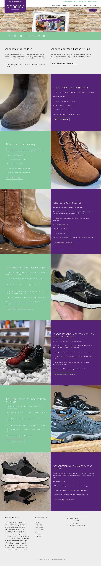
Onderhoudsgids (39, 529)
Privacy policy (38, 535)
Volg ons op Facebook (42, 559)
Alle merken (38, 524)
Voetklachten (77, 5)
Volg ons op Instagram (58, 559)
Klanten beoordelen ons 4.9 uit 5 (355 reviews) (74, 1)
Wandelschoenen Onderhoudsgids (65, 374)
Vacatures (93, 5)
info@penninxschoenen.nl (77, 525)
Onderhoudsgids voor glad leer (64, 242)
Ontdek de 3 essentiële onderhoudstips (63, 63)
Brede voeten (39, 527)
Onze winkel (56, 5)
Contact (37, 533)
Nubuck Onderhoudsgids (14, 178)
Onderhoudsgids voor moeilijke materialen (20, 309)
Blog (85, 5)
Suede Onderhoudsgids (61, 119)
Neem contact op (92, 1)
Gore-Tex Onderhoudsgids (15, 441)
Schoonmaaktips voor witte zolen (65, 499)
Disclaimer (38, 536)
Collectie (65, 5)
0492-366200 (74, 524)
